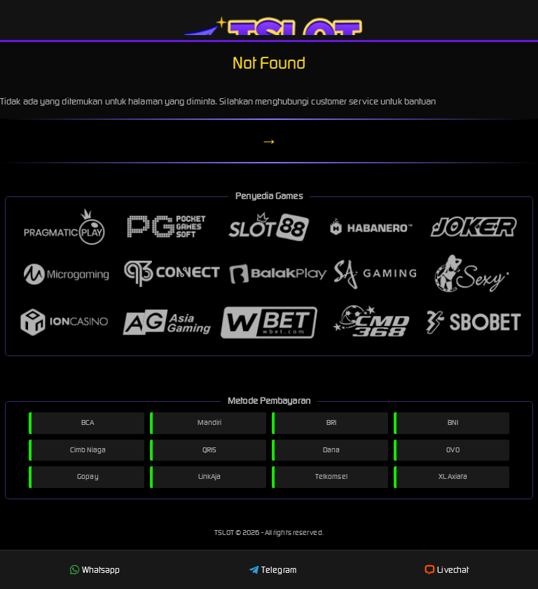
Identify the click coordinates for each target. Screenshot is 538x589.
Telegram (272, 569)
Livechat (447, 569)
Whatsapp (94, 569)
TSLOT (224, 532)
